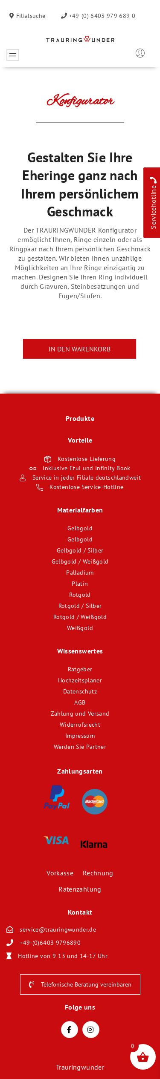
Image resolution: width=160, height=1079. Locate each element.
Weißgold (80, 628)
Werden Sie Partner (80, 747)
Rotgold (79, 594)
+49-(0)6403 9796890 (50, 943)
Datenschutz (80, 691)
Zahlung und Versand (80, 713)
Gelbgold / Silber (80, 550)
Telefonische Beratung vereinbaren (80, 984)
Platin (80, 583)
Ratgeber (80, 669)
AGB (79, 702)
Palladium (79, 572)
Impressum (80, 735)
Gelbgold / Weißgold (80, 561)
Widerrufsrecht (80, 724)
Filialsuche (29, 16)
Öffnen (12, 55)
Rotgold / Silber (80, 606)
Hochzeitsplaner (80, 680)
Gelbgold (80, 528)
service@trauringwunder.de (58, 929)
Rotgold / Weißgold (80, 617)
